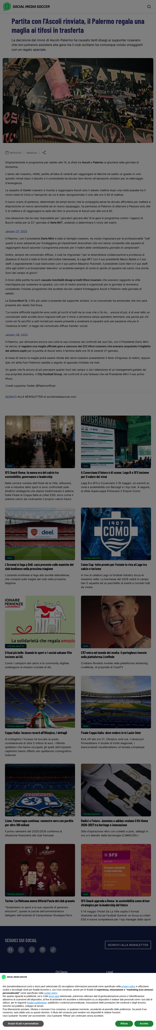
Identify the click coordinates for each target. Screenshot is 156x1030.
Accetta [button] (144, 1023)
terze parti (54, 996)
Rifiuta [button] (124, 1023)
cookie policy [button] (50, 993)
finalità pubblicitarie (37, 1002)
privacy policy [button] (128, 986)
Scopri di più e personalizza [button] (23, 1023)
